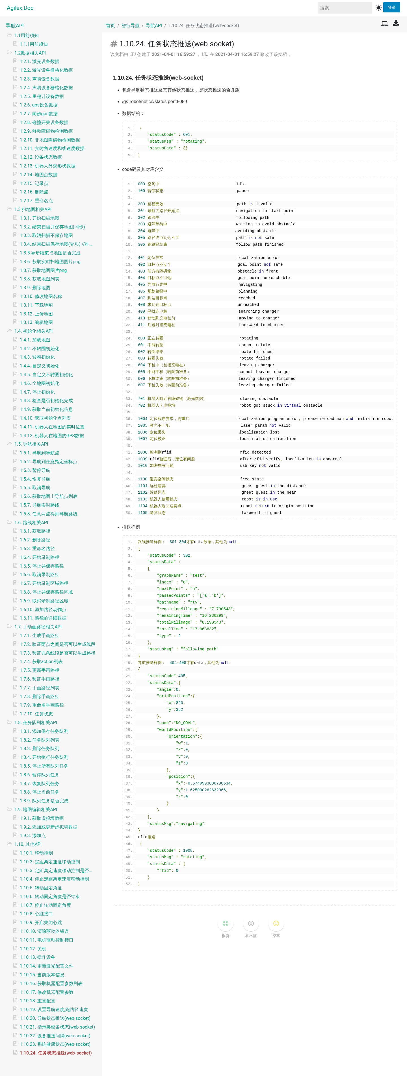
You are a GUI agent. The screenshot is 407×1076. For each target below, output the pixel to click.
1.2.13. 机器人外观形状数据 (47, 166)
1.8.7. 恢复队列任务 (39, 783)
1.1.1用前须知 (34, 44)
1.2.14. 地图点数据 (38, 174)
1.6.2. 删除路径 (35, 540)
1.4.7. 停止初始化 (37, 392)
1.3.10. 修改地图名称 (41, 296)
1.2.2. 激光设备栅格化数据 (46, 70)
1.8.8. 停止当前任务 (39, 792)
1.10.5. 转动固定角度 (41, 887)
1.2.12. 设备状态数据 (41, 157)
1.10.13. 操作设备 (37, 957)
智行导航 (131, 25)
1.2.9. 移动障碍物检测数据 (46, 131)
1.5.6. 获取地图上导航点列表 (48, 496)
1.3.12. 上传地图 (36, 314)
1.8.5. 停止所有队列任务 (44, 766)
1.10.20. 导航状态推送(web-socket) (55, 1018)
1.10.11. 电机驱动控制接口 (46, 940)
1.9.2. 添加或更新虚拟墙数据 (48, 827)
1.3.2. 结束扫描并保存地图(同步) (52, 227)
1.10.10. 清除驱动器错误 (44, 931)
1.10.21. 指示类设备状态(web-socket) (57, 1027)
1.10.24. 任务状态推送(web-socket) (56, 1053)
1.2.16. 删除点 (34, 192)
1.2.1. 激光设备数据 (39, 61)
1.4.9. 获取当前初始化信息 (46, 409)
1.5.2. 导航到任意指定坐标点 (48, 461)
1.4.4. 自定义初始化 (39, 366)
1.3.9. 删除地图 (35, 287)
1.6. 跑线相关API (31, 522)
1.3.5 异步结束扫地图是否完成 (50, 253)
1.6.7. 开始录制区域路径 (44, 583)
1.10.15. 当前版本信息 (42, 974)
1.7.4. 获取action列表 (41, 661)
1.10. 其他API (28, 844)
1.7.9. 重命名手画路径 (42, 705)
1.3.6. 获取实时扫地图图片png (50, 261)
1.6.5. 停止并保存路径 (42, 566)
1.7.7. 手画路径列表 (39, 688)
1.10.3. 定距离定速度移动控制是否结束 (59, 870)
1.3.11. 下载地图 (36, 305)
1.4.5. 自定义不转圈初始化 (46, 374)
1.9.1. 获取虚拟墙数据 (42, 818)
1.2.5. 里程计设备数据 (42, 96)
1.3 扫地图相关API (32, 209)
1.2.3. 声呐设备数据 (39, 79)
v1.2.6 (228, 1066)
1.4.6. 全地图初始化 (39, 383)
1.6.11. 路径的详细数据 (43, 618)
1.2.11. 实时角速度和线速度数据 (52, 148)
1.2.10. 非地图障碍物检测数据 (50, 140)
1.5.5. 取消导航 (35, 487)
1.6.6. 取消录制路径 (39, 574)
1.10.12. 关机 (33, 948)
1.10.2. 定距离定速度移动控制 (50, 861)
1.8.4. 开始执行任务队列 (44, 757)
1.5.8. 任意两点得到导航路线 (48, 514)
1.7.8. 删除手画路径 (39, 696)
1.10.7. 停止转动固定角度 (45, 905)
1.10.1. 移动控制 (36, 853)
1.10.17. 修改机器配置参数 (46, 992)
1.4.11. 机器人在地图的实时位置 (52, 427)
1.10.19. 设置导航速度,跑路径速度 (54, 1009)
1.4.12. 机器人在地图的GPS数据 (52, 435)
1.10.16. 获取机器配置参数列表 (51, 983)
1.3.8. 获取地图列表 (39, 279)
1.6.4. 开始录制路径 (39, 557)
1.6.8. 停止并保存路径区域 (46, 592)
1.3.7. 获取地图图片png (43, 270)
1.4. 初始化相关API (33, 331)
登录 (392, 7)
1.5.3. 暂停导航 (35, 470)
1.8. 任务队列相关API (35, 722)
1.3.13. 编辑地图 (36, 322)
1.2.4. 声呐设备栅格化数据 (46, 87)
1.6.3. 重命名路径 (37, 548)
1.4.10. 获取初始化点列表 (45, 418)
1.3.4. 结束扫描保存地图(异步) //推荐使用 (59, 244)
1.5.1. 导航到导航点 (39, 453)
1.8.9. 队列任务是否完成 (44, 800)
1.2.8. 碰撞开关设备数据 (44, 122)
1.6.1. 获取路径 (35, 531)
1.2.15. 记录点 (34, 183)
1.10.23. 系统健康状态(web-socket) (55, 1044)
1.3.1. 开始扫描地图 (39, 218)
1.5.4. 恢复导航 (35, 479)
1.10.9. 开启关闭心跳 (41, 922)
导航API (15, 26)
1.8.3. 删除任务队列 (39, 748)
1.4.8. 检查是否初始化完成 (46, 400)
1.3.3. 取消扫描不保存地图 (46, 235)
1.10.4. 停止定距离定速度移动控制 (54, 879)
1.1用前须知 (26, 35)
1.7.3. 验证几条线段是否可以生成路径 (58, 653)
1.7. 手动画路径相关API (38, 627)
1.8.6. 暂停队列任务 (39, 774)
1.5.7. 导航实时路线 (39, 505)
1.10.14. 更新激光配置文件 (46, 966)
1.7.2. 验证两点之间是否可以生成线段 (58, 644)
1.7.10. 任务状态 (36, 713)
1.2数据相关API (30, 53)
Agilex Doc (20, 8)
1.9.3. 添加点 (33, 835)
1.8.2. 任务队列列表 (39, 740)
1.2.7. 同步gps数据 (39, 113)
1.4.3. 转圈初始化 (37, 357)
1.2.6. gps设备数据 (39, 105)
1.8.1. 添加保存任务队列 (44, 731)
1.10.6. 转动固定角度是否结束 (50, 896)
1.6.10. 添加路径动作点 (43, 609)
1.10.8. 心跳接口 (36, 913)
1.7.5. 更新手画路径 (39, 670)
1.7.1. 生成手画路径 (39, 635)
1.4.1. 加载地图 (35, 340)
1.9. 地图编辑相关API (35, 809)
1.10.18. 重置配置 (37, 1000)
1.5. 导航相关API (31, 444)
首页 (110, 25)
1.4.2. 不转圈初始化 (39, 348)
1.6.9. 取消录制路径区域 (44, 601)
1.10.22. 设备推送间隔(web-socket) (55, 1035)
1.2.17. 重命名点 (36, 200)
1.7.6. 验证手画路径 (39, 679)
